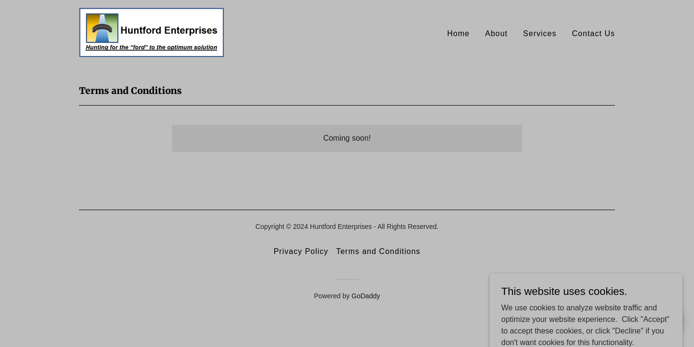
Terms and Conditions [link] (378, 251)
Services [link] (539, 33)
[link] (151, 32)
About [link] (496, 33)
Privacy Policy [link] (301, 251)
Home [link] (458, 33)
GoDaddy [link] (365, 296)
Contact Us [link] (593, 33)
